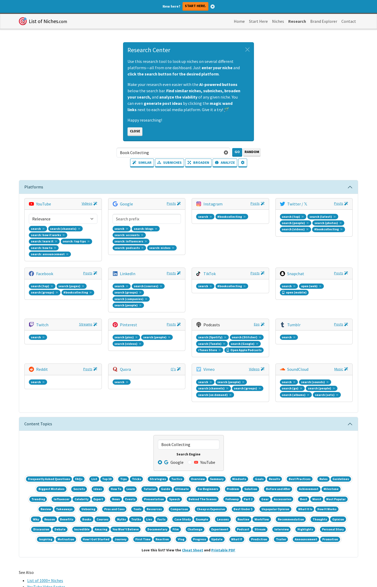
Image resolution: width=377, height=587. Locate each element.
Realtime (76, 454)
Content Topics (38, 284)
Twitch (42, 239)
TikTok (209, 221)
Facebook (44, 221)
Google (126, 203)
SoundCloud (297, 257)
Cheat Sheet (192, 411)
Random (252, 151)
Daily (60, 454)
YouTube (43, 203)
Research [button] (297, 21)
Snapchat (295, 221)
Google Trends (40, 454)
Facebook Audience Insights (52, 466)
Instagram (213, 203)
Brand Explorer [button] (323, 21)
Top (138, 454)
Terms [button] (177, 548)
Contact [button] (348, 21)
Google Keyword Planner (49, 460)
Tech (117, 454)
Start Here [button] (258, 21)
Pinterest (128, 239)
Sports (128, 454)
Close (135, 131)
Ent (97, 454)
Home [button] (239, 21)
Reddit (42, 257)
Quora (125, 257)
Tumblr (294, 239)
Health (106, 454)
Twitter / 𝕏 (297, 203)
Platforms (33, 186)
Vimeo (209, 257)
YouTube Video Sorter (46, 447)
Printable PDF (223, 411)
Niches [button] (278, 21)
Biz (90, 454)
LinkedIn (127, 221)
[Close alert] (247, 49)
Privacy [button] (199, 548)
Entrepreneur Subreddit (48, 473)
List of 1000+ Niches (45, 441)
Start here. (195, 5)
